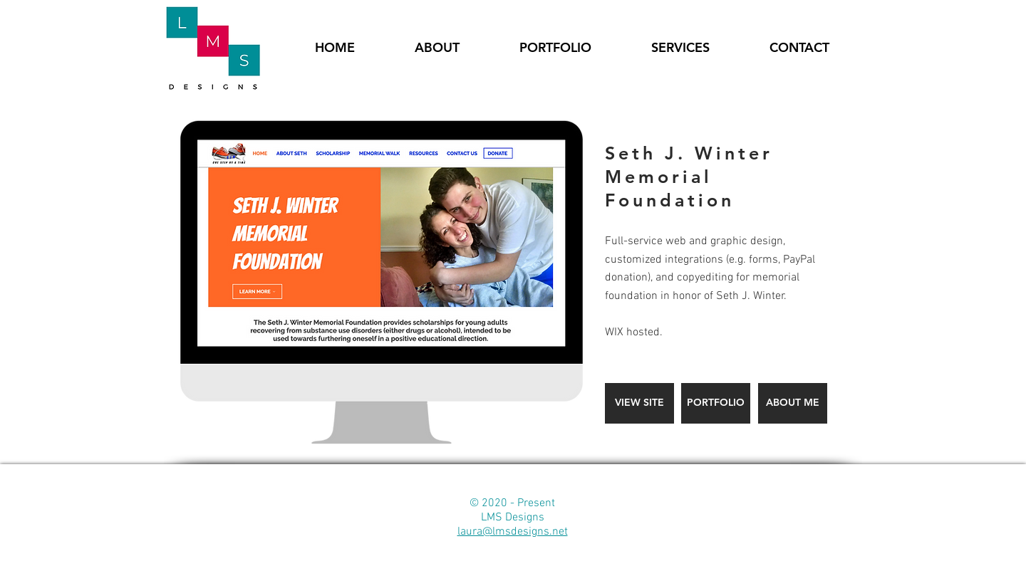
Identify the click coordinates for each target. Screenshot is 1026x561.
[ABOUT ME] (792, 403)
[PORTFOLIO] (715, 403)
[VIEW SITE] (639, 403)
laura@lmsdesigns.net (512, 532)
